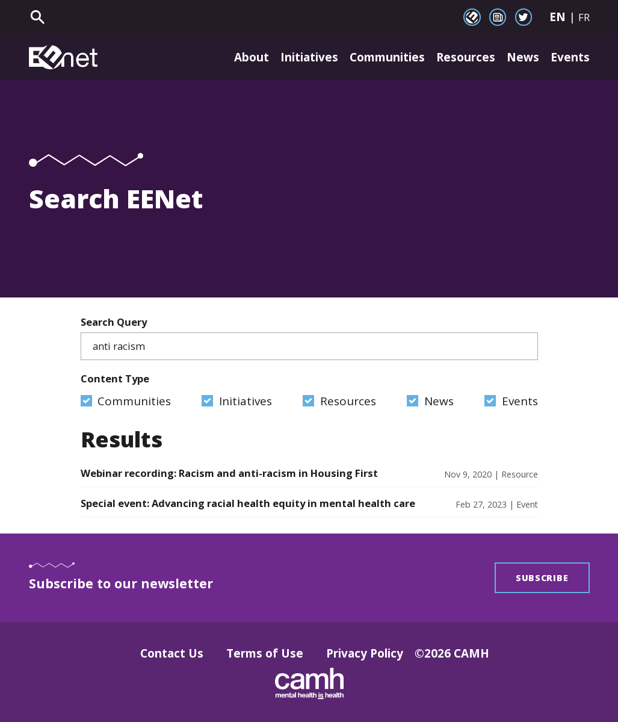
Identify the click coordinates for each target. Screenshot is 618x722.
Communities (387, 57)
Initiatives (309, 57)
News (523, 57)
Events (570, 57)
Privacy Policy (364, 653)
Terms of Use (264, 653)
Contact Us (171, 653)
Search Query (309, 338)
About (251, 57)
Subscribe (542, 578)
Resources (465, 57)
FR (584, 17)
